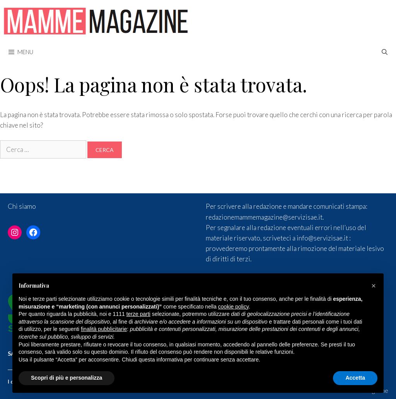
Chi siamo (22, 206)
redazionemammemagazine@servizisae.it (264, 217)
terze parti (138, 314)
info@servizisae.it (322, 238)
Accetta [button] (355, 378)
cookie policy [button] (233, 307)
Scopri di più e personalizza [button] (66, 378)
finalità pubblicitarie (104, 329)
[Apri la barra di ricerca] (384, 51)
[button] (373, 286)
